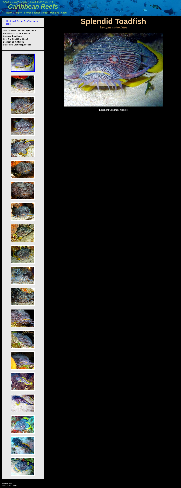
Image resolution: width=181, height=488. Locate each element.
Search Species (32, 12)
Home (9, 12)
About (64, 12)
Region (18, 12)
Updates (54, 12)
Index (45, 12)
